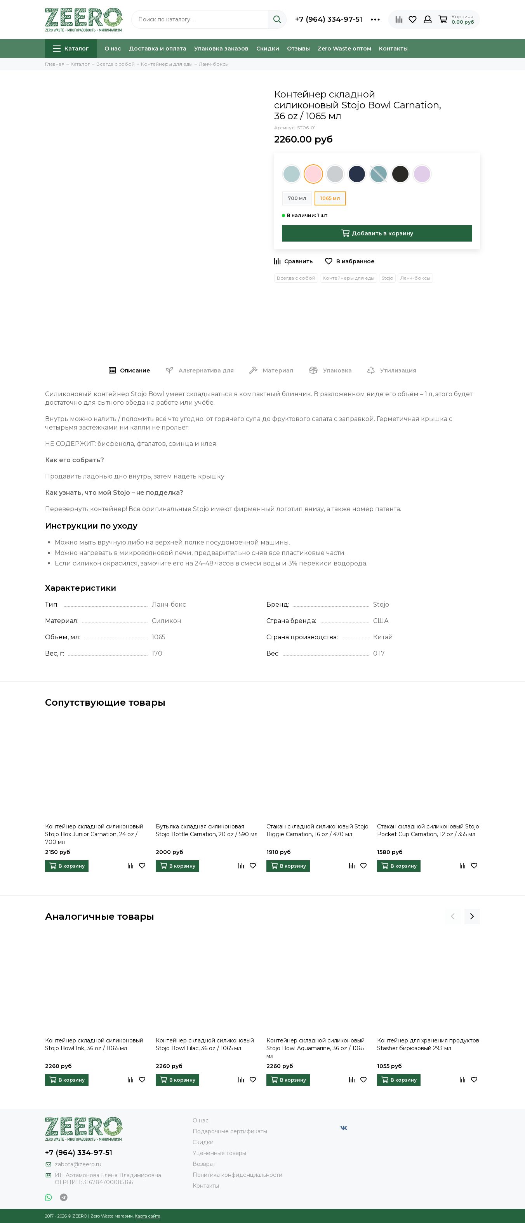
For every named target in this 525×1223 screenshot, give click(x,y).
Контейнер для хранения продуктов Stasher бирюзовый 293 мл (428, 1044)
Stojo (387, 278)
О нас (112, 48)
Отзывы (298, 48)
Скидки (267, 48)
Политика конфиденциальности (237, 1174)
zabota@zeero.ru (78, 1164)
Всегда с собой (296, 278)
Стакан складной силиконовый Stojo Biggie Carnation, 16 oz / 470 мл (317, 830)
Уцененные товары (219, 1153)
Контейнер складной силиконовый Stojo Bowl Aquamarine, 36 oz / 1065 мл (315, 1048)
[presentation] (453, 916)
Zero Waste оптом (344, 48)
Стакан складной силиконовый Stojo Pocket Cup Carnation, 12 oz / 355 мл (428, 830)
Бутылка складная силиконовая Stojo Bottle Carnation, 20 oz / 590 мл (206, 830)
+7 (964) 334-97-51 (328, 19)
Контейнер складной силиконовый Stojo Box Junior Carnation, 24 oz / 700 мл (94, 834)
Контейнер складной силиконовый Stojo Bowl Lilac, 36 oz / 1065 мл (205, 1044)
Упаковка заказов (221, 48)
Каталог (71, 48)
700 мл (297, 198)
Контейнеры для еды (348, 278)
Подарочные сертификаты (230, 1131)
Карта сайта (147, 1216)
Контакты (393, 48)
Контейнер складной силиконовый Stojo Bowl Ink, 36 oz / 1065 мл (94, 1044)
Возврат (204, 1163)
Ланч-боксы (415, 278)
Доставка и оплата (157, 48)
